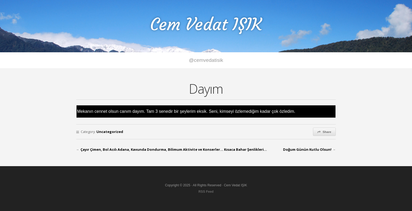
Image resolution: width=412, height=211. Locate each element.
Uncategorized (109, 131)
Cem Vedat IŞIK (206, 24)
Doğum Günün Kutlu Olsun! (307, 149)
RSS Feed (205, 191)
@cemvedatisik (206, 60)
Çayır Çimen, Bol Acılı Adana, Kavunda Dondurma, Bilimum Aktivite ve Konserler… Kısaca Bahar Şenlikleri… (173, 149)
